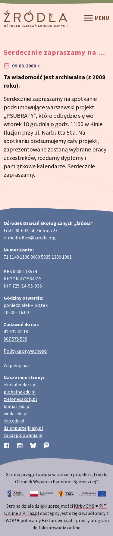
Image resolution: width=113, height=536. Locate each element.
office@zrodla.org (37, 238)
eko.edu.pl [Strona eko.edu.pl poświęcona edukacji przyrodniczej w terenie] (14, 421)
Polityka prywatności (25, 351)
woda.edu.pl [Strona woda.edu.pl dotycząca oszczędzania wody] (16, 413)
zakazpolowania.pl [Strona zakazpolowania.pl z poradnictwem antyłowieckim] (23, 435)
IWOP (10, 520)
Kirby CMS (84, 506)
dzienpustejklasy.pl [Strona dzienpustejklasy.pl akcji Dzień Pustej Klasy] (23, 428)
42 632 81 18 (16, 332)
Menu (96, 18)
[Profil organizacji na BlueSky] (33, 445)
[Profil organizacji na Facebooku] (7, 445)
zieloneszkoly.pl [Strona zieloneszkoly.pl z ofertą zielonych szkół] (20, 399)
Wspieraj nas (17, 365)
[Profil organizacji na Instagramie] (20, 445)
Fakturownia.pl (57, 520)
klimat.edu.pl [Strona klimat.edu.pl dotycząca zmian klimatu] (17, 406)
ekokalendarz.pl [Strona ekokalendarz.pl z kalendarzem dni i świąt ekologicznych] (20, 385)
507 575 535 (15, 339)
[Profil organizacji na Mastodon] (46, 445)
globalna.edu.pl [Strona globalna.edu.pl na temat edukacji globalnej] (20, 392)
